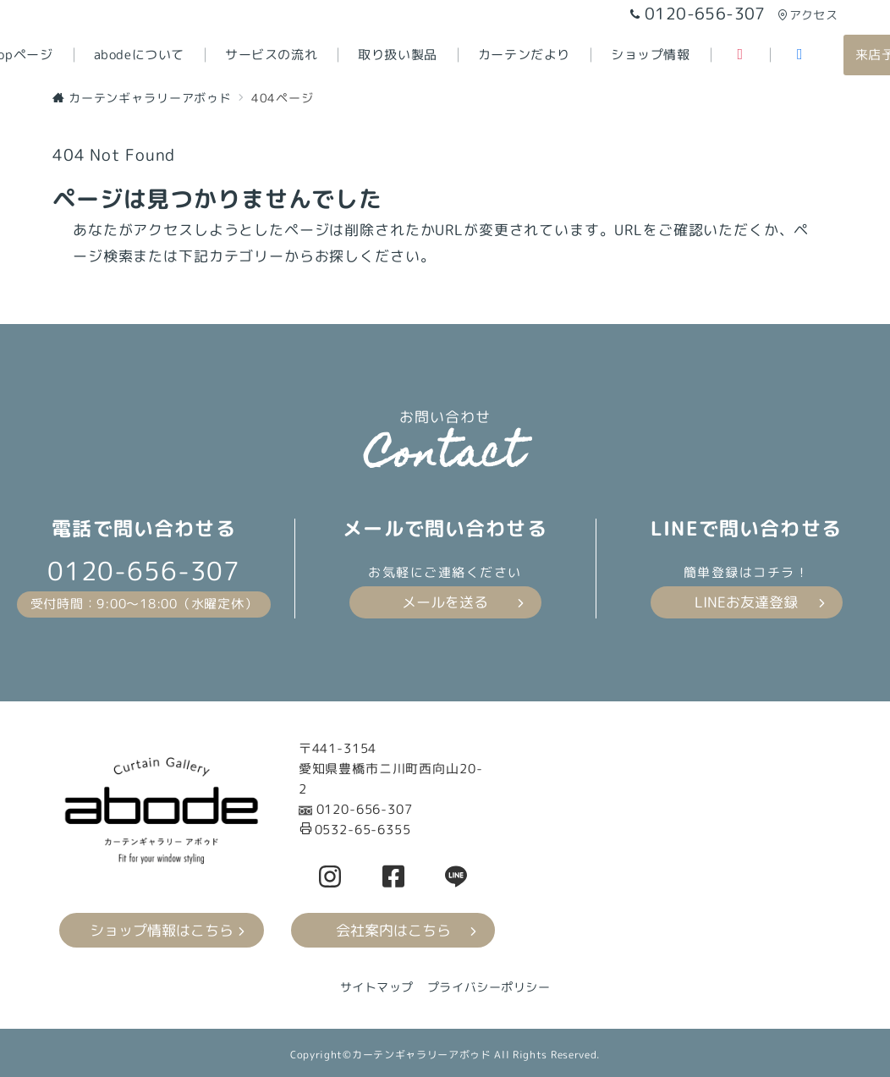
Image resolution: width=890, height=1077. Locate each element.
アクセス (807, 15)
